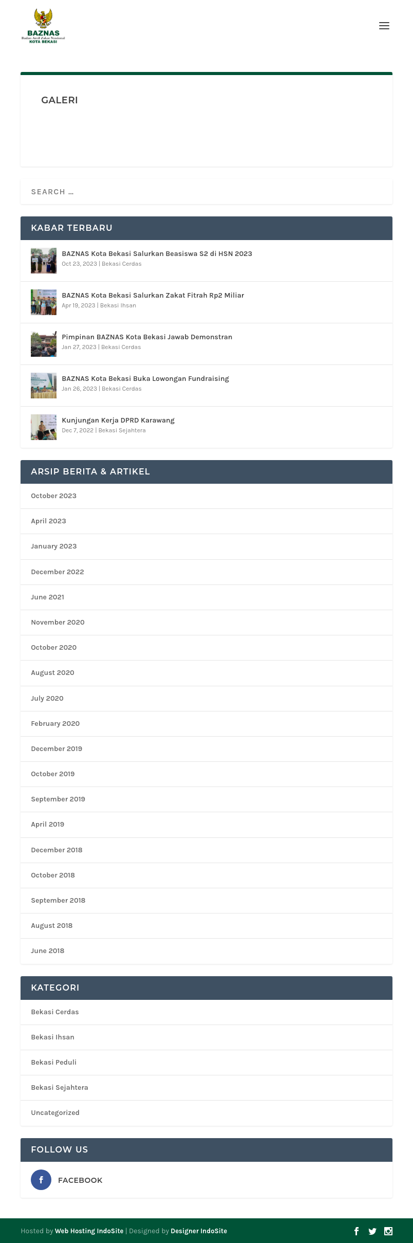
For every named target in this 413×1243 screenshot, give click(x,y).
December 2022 (57, 572)
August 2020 (52, 672)
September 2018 (58, 900)
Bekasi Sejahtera (121, 430)
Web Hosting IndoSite (89, 1231)
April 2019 (47, 824)
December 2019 (56, 748)
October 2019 (52, 774)
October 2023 (54, 495)
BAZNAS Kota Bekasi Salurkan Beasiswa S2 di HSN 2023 (157, 253)
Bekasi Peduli (54, 1062)
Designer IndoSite (199, 1231)
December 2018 (56, 850)
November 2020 (57, 622)
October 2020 (54, 647)
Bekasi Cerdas (122, 263)
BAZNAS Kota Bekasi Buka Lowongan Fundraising (145, 378)
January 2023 (54, 546)
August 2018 (51, 925)
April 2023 (48, 521)
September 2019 (58, 799)
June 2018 (47, 950)
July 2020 (47, 698)
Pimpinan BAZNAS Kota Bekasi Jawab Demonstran (147, 337)
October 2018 (53, 875)
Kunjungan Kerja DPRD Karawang (118, 420)
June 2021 (47, 597)
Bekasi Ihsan (118, 305)
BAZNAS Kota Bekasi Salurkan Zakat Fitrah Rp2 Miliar (153, 295)
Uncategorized (55, 1112)
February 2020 (55, 723)
